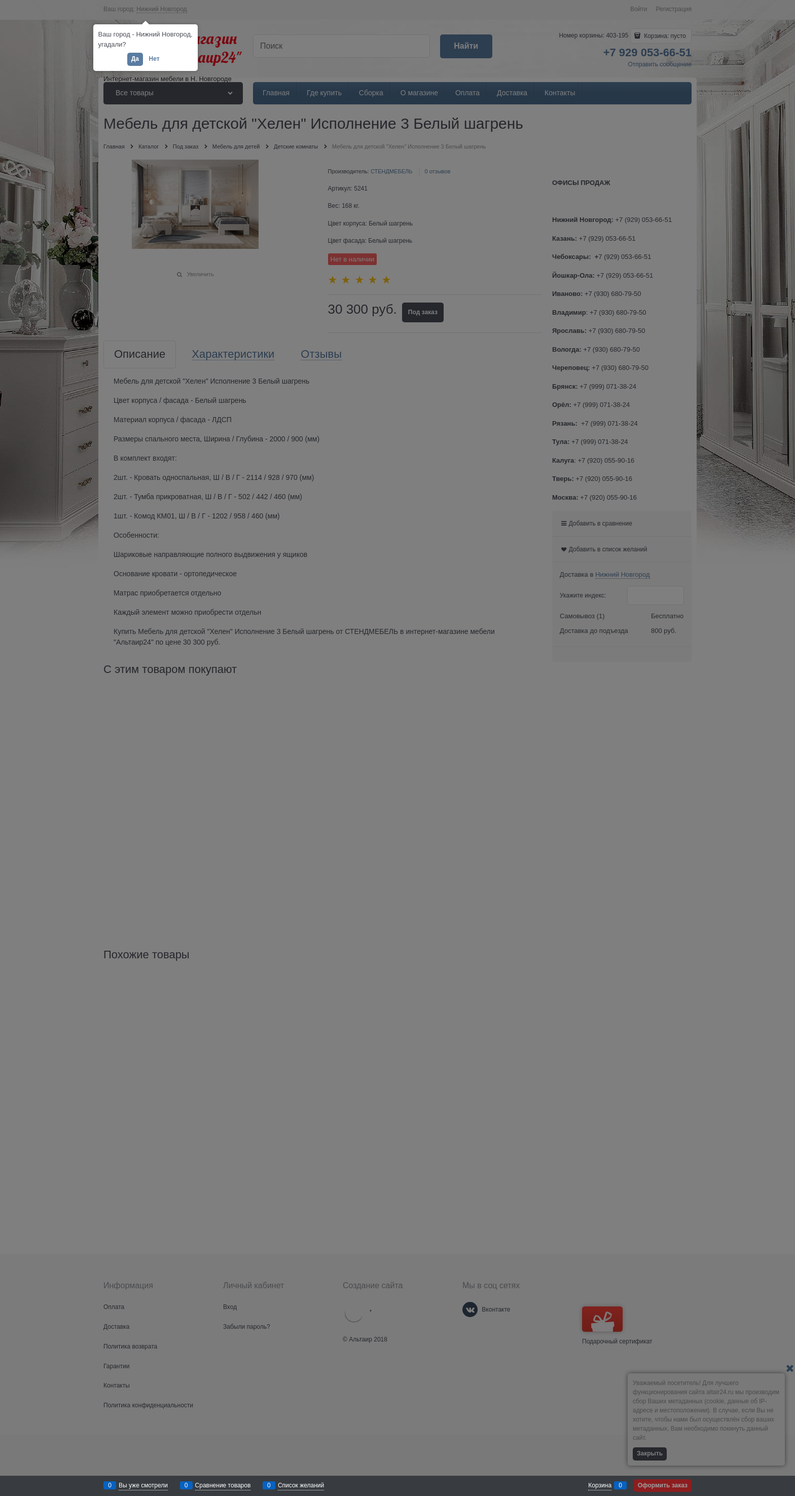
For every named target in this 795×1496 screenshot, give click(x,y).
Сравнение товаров (223, 1485)
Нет (154, 58)
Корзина (599, 1485)
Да (135, 58)
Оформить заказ (663, 1485)
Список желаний (301, 1485)
